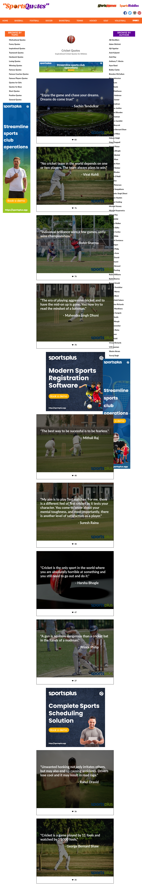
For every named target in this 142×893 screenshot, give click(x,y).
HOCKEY (93, 21)
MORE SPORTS (135, 20)
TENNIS (80, 21)
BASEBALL (19, 21)
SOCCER (49, 21)
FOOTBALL (34, 21)
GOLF (106, 21)
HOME (5, 21)
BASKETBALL (64, 21)
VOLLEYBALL (120, 21)
